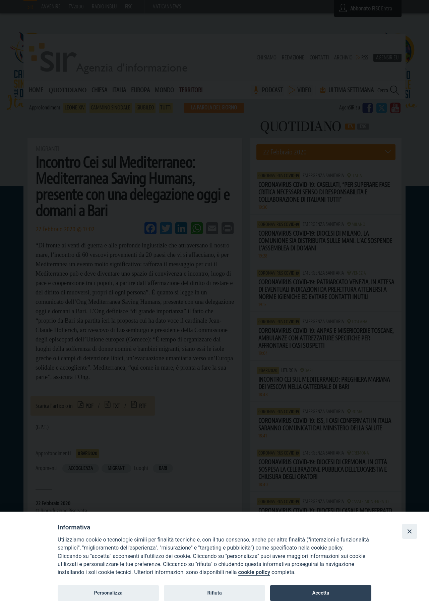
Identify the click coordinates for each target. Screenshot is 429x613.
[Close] (409, 531)
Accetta (320, 593)
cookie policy (254, 572)
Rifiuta (214, 593)
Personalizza (108, 593)
